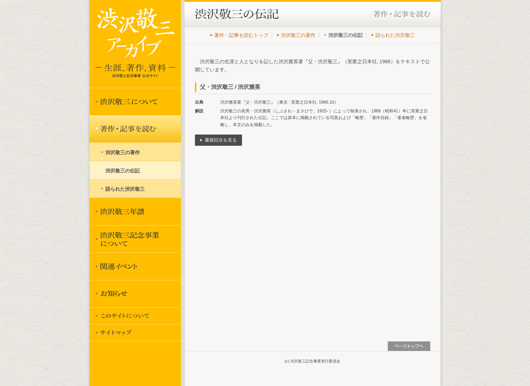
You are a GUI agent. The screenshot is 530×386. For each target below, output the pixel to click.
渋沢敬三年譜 (135, 211)
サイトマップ (135, 332)
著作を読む (135, 129)
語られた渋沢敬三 (395, 35)
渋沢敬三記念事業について (135, 239)
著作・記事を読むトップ (241, 35)
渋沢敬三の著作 (298, 35)
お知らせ (135, 293)
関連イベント (135, 266)
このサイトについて (135, 315)
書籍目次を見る (221, 140)
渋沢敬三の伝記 (122, 171)
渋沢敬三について (135, 101)
